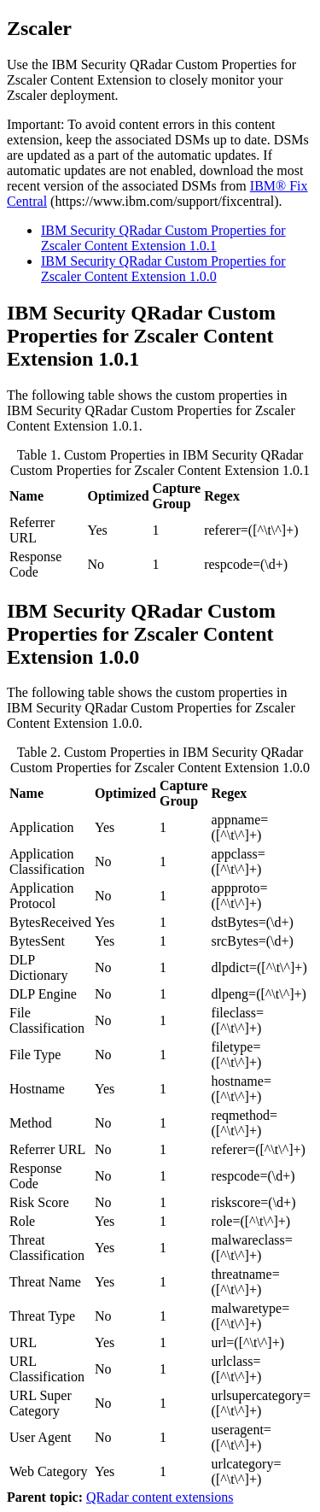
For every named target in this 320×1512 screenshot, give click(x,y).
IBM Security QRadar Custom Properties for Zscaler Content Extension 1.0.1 (163, 238)
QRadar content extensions (159, 1497)
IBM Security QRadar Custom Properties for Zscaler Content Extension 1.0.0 (163, 269)
